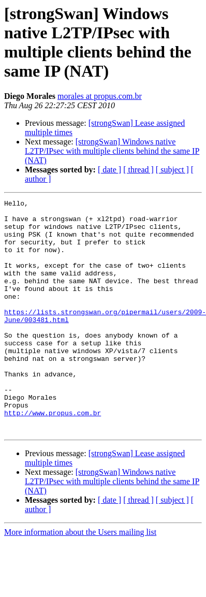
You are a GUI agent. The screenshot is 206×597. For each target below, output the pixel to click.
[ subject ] (172, 169)
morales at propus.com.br (99, 96)
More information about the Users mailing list (80, 578)
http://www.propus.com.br (52, 456)
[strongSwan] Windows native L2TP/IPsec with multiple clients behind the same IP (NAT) (112, 151)
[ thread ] (138, 169)
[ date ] (109, 169)
